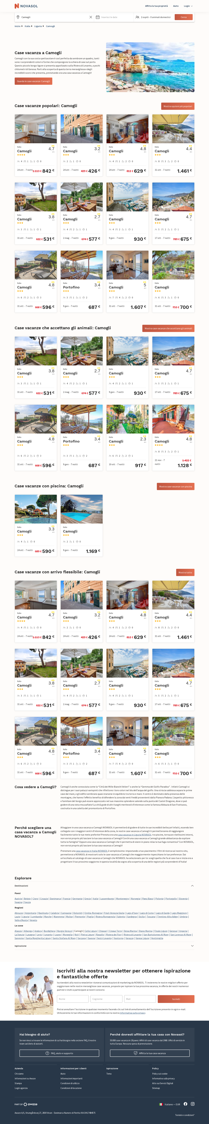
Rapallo (100, 934)
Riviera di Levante (133, 934)
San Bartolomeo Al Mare (156, 934)
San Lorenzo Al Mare (180, 934)
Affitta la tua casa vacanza (150, 1053)
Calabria (54, 912)
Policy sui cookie (159, 1073)
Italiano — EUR (169, 1104)
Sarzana (82, 938)
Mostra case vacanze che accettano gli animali (168, 328)
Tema (108, 1073)
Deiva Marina (130, 930)
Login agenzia (21, 1088)
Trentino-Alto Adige (167, 916)
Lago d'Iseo (132, 912)
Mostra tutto (185, 572)
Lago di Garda (163, 912)
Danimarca (55, 898)
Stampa (18, 1083)
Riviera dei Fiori (114, 934)
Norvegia (135, 898)
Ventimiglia (157, 938)
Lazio (17, 916)
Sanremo (19, 938)
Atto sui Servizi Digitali (162, 1083)
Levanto (48, 934)
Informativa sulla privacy (132, 1012)
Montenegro (122, 898)
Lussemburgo (107, 898)
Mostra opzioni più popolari (178, 106)
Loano (58, 934)
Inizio (18, 26)
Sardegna (132, 916)
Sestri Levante (104, 938)
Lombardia (36, 916)
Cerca (184, 17)
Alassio (18, 930)
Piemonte (80, 916)
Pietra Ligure (87, 934)
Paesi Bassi (147, 898)
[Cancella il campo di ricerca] (91, 17)
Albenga (28, 930)
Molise (69, 916)
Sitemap (156, 1088)
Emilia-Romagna (93, 912)
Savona (91, 938)
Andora (38, 930)
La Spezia (19, 934)
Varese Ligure (142, 938)
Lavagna (30, 934)
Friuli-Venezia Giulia (114, 912)
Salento (121, 916)
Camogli (50, 26)
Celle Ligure (91, 930)
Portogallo (171, 898)
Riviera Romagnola (105, 916)
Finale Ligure (160, 930)
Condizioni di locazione (71, 1088)
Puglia (90, 916)
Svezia (27, 902)
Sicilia (142, 916)
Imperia (183, 930)
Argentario (30, 912)
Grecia (87, 898)
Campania (66, 912)
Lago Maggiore (179, 912)
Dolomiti (78, 912)
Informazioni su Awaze (25, 1078)
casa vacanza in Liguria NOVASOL (134, 834)
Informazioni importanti (71, 1078)
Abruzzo (19, 912)
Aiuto (176, 6)
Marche (48, 916)
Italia (27, 26)
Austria (18, 898)
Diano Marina (145, 930)
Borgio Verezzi (64, 930)
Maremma (59, 916)
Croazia (44, 898)
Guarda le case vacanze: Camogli (33, 81)
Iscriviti (176, 999)
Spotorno (119, 938)
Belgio (27, 898)
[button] (114, 17)
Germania (77, 898)
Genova (173, 930)
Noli (76, 934)
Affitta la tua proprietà (156, 6)
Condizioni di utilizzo (70, 1083)
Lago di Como (147, 912)
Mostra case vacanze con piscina (175, 486)
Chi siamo (19, 1073)
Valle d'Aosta (21, 920)
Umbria (183, 916)
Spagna (18, 902)
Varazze (130, 938)
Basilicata (43, 912)
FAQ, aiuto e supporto (59, 1053)
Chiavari (103, 930)
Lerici (39, 934)
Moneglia (68, 934)
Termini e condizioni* (184, 1115)
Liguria (38, 26)
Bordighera (49, 930)
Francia (66, 898)
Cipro (35, 898)
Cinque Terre (115, 930)
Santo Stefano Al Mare (64, 938)
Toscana (151, 916)
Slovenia (183, 898)
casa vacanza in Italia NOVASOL (92, 850)
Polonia (159, 898)
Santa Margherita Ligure (38, 938)
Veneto (33, 920)
